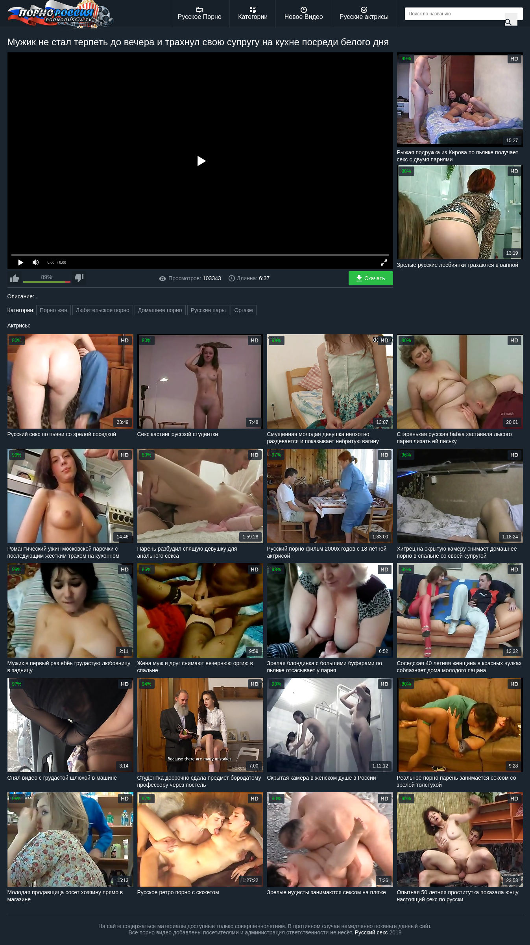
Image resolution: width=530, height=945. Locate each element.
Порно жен (53, 310)
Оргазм (243, 310)
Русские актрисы (364, 13)
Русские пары (208, 310)
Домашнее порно (160, 310)
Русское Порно (200, 13)
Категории (253, 13)
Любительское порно (102, 310)
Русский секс (371, 932)
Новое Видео (303, 13)
